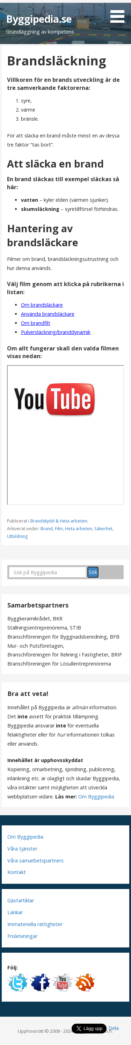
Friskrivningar (22, 936)
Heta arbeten (78, 529)
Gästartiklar (20, 900)
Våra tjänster (22, 848)
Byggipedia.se (39, 19)
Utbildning (17, 536)
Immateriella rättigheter (35, 924)
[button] (120, 12)
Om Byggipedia (96, 796)
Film (59, 529)
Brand (47, 529)
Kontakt (16, 872)
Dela (113, 1028)
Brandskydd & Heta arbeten (58, 521)
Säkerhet (103, 529)
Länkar (15, 912)
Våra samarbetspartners (35, 860)
